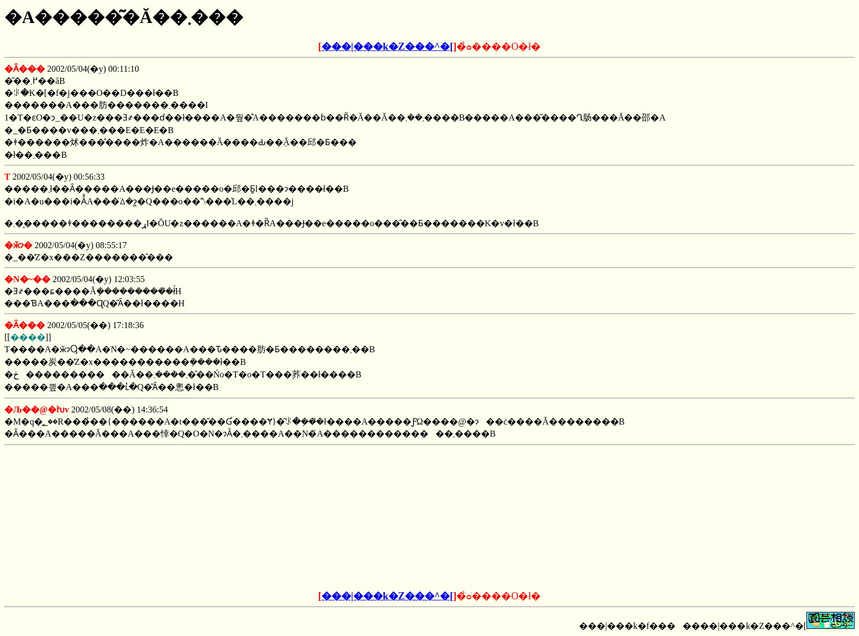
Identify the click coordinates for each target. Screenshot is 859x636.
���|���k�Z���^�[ (387, 46)
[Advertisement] (346, 518)
